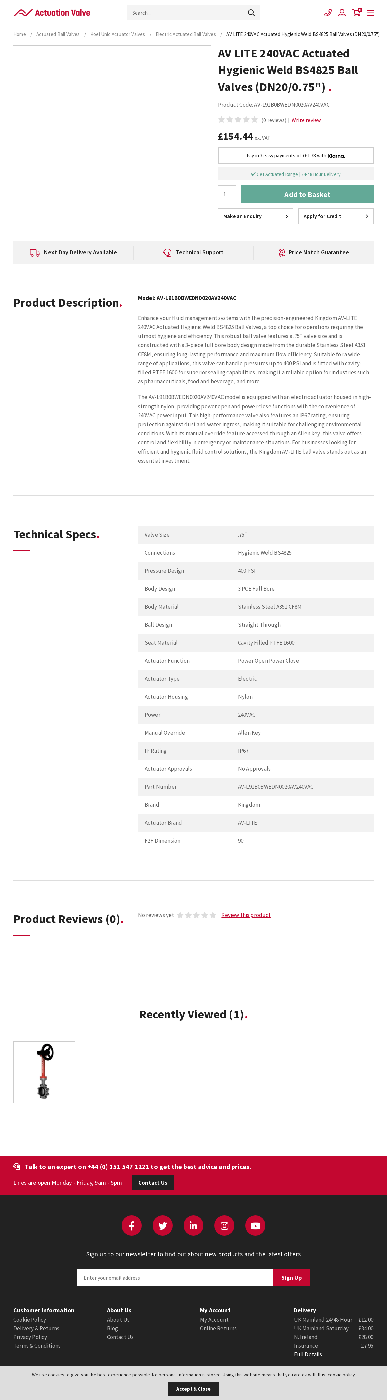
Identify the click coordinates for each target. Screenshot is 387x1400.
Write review (306, 120)
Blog (112, 1328)
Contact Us (152, 1182)
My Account (214, 1319)
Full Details (308, 1354)
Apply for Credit (336, 216)
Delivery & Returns (36, 1328)
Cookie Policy (29, 1319)
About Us (118, 1319)
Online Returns (218, 1328)
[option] (73, 252)
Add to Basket (307, 194)
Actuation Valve (51, 12)
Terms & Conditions (37, 1345)
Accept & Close (193, 1389)
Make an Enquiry (255, 216)
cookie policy (341, 1375)
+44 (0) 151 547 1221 (118, 1166)
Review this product (246, 915)
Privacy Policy (30, 1337)
